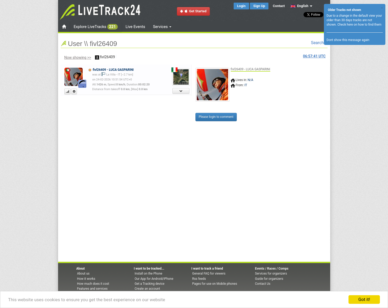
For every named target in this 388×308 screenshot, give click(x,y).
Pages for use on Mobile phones (214, 284)
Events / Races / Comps (272, 268)
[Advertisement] (347, 96)
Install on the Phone (148, 273)
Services (162, 26)
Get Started (193, 11)
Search (319, 42)
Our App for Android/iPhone (154, 279)
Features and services (92, 288)
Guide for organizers (269, 279)
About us (83, 273)
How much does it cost (93, 284)
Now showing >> (77, 57)
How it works (86, 279)
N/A (250, 80)
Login (241, 6)
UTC (314, 56)
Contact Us (263, 284)
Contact (279, 6)
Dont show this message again (348, 40)
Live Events (135, 26)
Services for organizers (271, 273)
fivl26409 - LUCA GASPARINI (113, 70)
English (299, 6)
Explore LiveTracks (96, 27)
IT (245, 85)
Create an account (147, 288)
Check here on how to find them (359, 24)
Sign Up (259, 6)
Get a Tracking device (150, 284)
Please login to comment (216, 117)
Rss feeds (199, 279)
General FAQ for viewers (209, 273)
